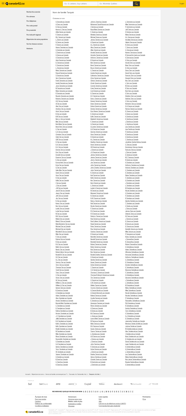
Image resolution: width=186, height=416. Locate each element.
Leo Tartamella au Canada (133, 354)
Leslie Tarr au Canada (62, 208)
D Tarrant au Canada (97, 93)
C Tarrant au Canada (97, 70)
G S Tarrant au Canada (98, 129)
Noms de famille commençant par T (56, 374)
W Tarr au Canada (61, 280)
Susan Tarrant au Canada (98, 262)
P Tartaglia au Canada (132, 298)
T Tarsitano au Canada (132, 203)
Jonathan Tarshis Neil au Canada (135, 142)
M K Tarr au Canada (62, 216)
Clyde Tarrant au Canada (98, 83)
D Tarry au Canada (131, 68)
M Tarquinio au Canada (63, 88)
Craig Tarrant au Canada (98, 88)
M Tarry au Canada (131, 86)
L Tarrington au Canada (132, 22)
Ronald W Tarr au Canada (64, 254)
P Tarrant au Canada (97, 208)
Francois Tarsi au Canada (133, 150)
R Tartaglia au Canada (132, 306)
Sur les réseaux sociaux (35, 44)
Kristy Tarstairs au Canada (133, 237)
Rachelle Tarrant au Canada (99, 237)
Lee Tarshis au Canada (132, 127)
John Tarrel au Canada (98, 344)
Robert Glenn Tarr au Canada (65, 252)
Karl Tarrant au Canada (98, 175)
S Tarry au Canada (131, 93)
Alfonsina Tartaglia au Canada (134, 252)
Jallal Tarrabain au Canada (64, 318)
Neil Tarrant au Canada (98, 203)
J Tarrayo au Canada (97, 339)
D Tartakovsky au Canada (133, 339)
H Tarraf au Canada (62, 364)
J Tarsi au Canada (131, 152)
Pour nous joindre (40, 399)
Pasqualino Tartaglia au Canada (135, 300)
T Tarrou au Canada (131, 47)
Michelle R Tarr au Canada (64, 231)
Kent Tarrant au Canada (98, 183)
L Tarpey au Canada (62, 40)
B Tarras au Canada (97, 311)
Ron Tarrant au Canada (98, 252)
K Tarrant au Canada (97, 173)
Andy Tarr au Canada (62, 111)
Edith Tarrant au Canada (98, 116)
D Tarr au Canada (61, 142)
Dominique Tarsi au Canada (134, 147)
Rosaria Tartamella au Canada (134, 362)
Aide (100, 401)
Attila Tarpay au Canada (63, 32)
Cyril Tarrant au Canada (98, 91)
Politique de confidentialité (43, 404)
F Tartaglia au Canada (132, 272)
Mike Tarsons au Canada (133, 231)
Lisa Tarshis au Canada (132, 129)
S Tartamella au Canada (132, 364)
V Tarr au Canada (61, 275)
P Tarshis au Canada (131, 132)
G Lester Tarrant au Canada (99, 127)
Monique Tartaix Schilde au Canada (136, 323)
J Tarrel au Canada (96, 341)
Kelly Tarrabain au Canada (64, 326)
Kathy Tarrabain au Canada (64, 323)
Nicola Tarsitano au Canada (133, 190)
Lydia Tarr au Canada (62, 211)
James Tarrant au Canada (99, 155)
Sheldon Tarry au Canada (133, 96)
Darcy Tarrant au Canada (98, 98)
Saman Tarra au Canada (63, 288)
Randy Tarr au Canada (63, 249)
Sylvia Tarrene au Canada (99, 349)
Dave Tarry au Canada (132, 70)
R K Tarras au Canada (97, 326)
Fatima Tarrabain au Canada (64, 311)
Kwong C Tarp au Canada (64, 29)
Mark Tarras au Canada (98, 323)
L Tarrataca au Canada (98, 334)
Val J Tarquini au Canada (63, 78)
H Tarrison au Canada (132, 32)
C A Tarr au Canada (62, 132)
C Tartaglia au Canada (132, 260)
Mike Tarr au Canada (62, 234)
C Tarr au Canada (61, 129)
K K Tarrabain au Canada (63, 321)
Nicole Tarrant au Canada (99, 206)
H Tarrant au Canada (97, 137)
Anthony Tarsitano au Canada (134, 165)
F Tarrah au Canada (97, 32)
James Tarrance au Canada (99, 40)
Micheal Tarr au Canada (63, 229)
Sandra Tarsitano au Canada (134, 201)
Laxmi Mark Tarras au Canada (100, 318)
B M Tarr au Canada (62, 116)
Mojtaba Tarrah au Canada (99, 34)
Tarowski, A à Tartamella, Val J (78, 374)
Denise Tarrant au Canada (99, 109)
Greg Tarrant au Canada (98, 134)
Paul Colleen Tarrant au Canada (100, 221)
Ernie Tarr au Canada (62, 165)
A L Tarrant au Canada (98, 45)
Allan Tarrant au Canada (98, 50)
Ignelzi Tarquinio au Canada (64, 83)
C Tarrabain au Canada (63, 306)
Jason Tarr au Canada (63, 193)
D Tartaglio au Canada (132, 318)
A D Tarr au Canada (62, 101)
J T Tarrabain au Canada (63, 316)
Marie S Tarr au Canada (63, 221)
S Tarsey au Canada (131, 114)
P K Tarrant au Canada (98, 211)
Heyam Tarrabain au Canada (65, 313)
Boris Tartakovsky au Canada (134, 336)
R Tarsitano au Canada (132, 198)
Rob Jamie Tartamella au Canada (135, 359)
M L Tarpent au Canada (63, 37)
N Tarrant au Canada (97, 196)
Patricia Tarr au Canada (63, 239)
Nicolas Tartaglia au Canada (134, 295)
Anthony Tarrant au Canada (99, 57)
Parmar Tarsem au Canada (133, 109)
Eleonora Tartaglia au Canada (134, 270)
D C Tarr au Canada (62, 147)
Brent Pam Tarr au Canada (64, 127)
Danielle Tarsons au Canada (134, 229)
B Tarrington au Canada (98, 362)
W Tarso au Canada (131, 216)
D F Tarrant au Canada (98, 96)
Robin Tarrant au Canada (98, 247)
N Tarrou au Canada (131, 45)
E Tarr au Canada (61, 160)
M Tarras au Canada (97, 321)
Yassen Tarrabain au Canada (65, 354)
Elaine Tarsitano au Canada (133, 175)
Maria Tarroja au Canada (132, 34)
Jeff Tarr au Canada (62, 196)
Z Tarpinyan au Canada (63, 52)
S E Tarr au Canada (62, 257)
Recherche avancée (33, 12)
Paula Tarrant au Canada (98, 224)
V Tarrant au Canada (97, 280)
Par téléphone (31, 21)
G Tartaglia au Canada (132, 275)
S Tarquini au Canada (62, 75)
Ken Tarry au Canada (132, 80)
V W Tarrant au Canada (98, 283)
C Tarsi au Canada (131, 144)
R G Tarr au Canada (62, 244)
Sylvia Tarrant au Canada (98, 265)
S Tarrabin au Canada (62, 357)
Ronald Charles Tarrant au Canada (101, 254)
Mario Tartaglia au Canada (133, 288)
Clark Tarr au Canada (62, 137)
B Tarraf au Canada (62, 359)
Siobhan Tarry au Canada (133, 98)
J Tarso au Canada (131, 208)
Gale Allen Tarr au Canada (64, 170)
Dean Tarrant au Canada (98, 104)
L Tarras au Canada (97, 316)
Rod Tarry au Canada (132, 91)
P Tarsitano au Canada (132, 196)
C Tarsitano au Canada (132, 170)
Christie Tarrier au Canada (99, 359)
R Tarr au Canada (61, 242)
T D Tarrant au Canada (98, 270)
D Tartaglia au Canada (132, 262)
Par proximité (31, 30)
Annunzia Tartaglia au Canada (134, 254)
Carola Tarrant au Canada (99, 73)
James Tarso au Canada (133, 211)
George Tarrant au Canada (99, 132)
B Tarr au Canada (61, 114)
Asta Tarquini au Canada (63, 60)
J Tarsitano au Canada (132, 183)
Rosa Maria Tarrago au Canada (100, 29)
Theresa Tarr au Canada (63, 267)
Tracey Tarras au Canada (98, 331)
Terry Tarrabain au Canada (64, 349)
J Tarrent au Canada (97, 352)
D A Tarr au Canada (62, 144)
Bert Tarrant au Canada (98, 63)
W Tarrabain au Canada (63, 352)
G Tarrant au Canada (97, 124)
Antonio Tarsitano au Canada (134, 167)
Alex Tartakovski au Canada (134, 331)
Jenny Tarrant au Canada (99, 160)
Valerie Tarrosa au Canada (133, 42)
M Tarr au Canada (61, 214)
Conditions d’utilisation (42, 406)
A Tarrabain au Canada (63, 293)
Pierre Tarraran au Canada (99, 306)
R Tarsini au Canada (131, 160)
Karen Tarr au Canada (62, 203)
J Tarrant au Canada (97, 150)
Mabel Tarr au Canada (62, 219)
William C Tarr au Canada (64, 283)
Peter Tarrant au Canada (98, 226)
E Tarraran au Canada (97, 300)
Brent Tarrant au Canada (98, 65)
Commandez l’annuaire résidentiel (109, 406)
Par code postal (32, 26)
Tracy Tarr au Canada (62, 272)
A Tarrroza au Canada (132, 57)
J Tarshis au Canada (131, 121)
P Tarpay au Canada (62, 34)
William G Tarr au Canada (64, 285)
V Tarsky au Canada (131, 206)
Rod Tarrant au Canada (98, 249)
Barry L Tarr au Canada (63, 119)
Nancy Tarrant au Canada (99, 201)
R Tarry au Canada (131, 88)
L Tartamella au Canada (132, 352)
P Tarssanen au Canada (132, 234)
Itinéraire (30, 48)
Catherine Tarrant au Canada (100, 75)
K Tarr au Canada (61, 201)
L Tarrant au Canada (97, 185)
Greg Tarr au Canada (62, 175)
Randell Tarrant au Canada (99, 239)
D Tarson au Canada (131, 221)
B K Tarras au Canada (97, 313)
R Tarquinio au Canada (63, 93)
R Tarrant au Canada (97, 234)
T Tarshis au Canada (131, 139)
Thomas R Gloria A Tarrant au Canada (102, 275)
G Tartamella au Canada (132, 349)
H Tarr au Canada (61, 178)
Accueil (27, 374)
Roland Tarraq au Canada (98, 295)
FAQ (100, 399)
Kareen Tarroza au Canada (133, 52)
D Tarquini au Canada (62, 63)
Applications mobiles (74, 404)
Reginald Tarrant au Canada (99, 242)
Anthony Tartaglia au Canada (134, 257)
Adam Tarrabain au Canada (64, 295)
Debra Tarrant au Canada (98, 106)
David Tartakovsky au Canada (134, 341)
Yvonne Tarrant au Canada (99, 288)
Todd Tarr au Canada (62, 270)
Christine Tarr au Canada (63, 134)
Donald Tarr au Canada (63, 155)
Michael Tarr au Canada (63, 226)
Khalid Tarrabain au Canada (64, 329)
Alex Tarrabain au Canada (64, 298)
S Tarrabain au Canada (63, 341)
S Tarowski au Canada (63, 22)
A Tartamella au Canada (132, 347)
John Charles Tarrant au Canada (101, 167)
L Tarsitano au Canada (132, 185)
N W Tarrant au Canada (98, 198)
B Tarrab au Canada (62, 290)
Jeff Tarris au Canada (132, 29)
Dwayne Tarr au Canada (63, 157)
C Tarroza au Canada (131, 50)
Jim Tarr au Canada (62, 198)
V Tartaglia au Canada (132, 313)
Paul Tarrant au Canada (98, 219)
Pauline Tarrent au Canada (99, 354)
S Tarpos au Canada (62, 55)
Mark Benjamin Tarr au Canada (65, 224)
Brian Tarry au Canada (132, 65)
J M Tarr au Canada (62, 188)
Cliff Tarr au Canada (62, 139)
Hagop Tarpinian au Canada (64, 47)
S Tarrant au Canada (97, 257)
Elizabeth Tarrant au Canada (99, 119)
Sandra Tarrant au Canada (99, 260)
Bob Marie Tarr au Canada (64, 124)
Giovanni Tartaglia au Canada (134, 277)
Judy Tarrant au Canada (98, 170)
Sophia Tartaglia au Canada (133, 308)
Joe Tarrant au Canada (98, 162)
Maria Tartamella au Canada (134, 357)
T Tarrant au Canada (97, 267)
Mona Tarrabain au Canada (64, 336)
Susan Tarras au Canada (98, 329)
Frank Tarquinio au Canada (64, 80)
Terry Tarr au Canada (62, 265)
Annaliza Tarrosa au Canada (134, 40)
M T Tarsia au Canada (132, 157)
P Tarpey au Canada (62, 45)
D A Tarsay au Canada (132, 106)
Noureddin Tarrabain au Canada (66, 339)
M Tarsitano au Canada (132, 188)
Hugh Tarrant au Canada (98, 144)
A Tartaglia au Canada (132, 247)
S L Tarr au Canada (62, 260)
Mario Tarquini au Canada (64, 70)
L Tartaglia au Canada (132, 283)
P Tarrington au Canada (132, 27)
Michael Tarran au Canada (99, 37)
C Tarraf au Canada (62, 362)
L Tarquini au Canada (62, 68)
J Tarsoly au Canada (131, 219)
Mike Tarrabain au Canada (64, 334)
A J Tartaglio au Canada (132, 316)
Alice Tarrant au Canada (98, 47)
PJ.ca (144, 399)
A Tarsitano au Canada (132, 162)
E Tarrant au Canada (97, 114)
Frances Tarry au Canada (133, 75)
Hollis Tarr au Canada (62, 180)
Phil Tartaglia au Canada (132, 303)
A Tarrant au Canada (97, 42)
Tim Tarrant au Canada (98, 277)
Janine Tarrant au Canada (99, 157)
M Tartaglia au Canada (132, 285)
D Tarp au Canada (61, 27)
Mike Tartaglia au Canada (133, 290)
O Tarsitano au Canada (132, 193)
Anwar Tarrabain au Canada (64, 300)
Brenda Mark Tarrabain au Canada (66, 303)
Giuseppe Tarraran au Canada (100, 303)
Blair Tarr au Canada (62, 121)
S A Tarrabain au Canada (63, 344)
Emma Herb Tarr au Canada (64, 162)
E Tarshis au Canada (131, 119)
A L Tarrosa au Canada (132, 37)
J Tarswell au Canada (132, 239)
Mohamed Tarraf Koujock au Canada (102, 24)
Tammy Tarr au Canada (63, 262)
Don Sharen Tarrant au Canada (100, 111)
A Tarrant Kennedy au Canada (100, 293)
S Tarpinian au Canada (63, 50)
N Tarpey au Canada (62, 42)
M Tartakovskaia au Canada (133, 329)
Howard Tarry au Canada (133, 78)
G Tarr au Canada (61, 167)
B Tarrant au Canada (97, 60)
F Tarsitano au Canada (132, 178)
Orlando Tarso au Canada (133, 214)
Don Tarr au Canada (62, 152)
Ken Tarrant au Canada (98, 180)
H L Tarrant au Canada (98, 139)
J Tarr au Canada (61, 185)
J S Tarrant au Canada (98, 152)
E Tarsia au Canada (131, 155)
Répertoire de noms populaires (37, 39)
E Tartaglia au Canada (132, 267)
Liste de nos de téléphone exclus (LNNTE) (112, 404)
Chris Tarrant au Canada (98, 78)
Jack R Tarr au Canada (63, 190)
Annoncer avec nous (75, 399)
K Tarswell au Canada (132, 242)
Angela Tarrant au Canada (99, 52)
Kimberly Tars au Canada (133, 104)
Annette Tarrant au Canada (99, 55)
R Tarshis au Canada (131, 134)
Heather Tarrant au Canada (99, 142)
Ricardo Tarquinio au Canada (65, 96)
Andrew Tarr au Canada (63, 109)
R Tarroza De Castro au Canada (135, 55)
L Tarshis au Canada (131, 124)
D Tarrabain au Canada (63, 308)
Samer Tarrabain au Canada (64, 347)
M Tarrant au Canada (97, 190)
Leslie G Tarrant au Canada (99, 188)
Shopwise (71, 406)
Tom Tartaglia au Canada (133, 311)
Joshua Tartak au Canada (133, 326)
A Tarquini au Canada (62, 57)
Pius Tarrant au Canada (98, 229)
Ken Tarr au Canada (62, 206)
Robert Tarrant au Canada (99, 244)
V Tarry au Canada (131, 101)
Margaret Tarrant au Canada (99, 193)
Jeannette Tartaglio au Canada (135, 321)
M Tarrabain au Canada (63, 331)
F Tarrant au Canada (97, 121)
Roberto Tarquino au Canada (65, 98)
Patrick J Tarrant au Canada (99, 216)
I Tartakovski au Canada (132, 334)
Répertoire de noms (38, 374)
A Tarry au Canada (131, 60)
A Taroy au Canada (62, 24)
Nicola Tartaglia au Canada (133, 293)
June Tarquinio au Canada (64, 86)
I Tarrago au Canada (97, 27)
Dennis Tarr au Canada (63, 150)
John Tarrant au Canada (98, 165)
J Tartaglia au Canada (132, 280)
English (182, 4)
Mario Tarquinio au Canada (64, 91)
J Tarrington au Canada (98, 364)
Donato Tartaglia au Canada (134, 265)
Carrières (38, 401)
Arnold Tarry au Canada (132, 63)
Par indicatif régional (34, 35)
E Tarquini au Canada (62, 65)
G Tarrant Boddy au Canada (99, 290)
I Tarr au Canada (61, 183)
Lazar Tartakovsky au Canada (134, 344)
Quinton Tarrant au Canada (99, 231)
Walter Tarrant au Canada (99, 285)
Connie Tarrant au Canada (99, 86)
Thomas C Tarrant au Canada (100, 272)
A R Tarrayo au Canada (98, 336)
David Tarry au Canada (132, 73)
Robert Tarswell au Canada (133, 244)
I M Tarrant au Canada (97, 147)
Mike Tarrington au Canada (133, 24)
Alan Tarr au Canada (62, 106)
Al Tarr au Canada (61, 104)
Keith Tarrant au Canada (98, 178)
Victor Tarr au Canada (62, 277)
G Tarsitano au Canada (132, 180)
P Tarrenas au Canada (97, 347)
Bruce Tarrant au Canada (98, 68)
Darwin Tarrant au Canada (99, 101)
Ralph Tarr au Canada (62, 247)
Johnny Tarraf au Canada (99, 22)
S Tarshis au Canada (131, 137)
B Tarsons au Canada (132, 224)
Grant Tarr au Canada (62, 173)
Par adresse (31, 16)
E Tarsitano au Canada (132, 173)
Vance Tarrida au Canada (98, 357)
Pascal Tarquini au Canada (64, 73)
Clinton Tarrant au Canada (99, 80)
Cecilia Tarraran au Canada (99, 298)
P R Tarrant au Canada (98, 214)
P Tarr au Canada (61, 237)
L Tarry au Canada (131, 83)
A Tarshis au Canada (131, 116)
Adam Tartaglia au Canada (133, 249)
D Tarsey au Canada (131, 111)
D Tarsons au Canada (132, 226)
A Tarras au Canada (97, 308)
